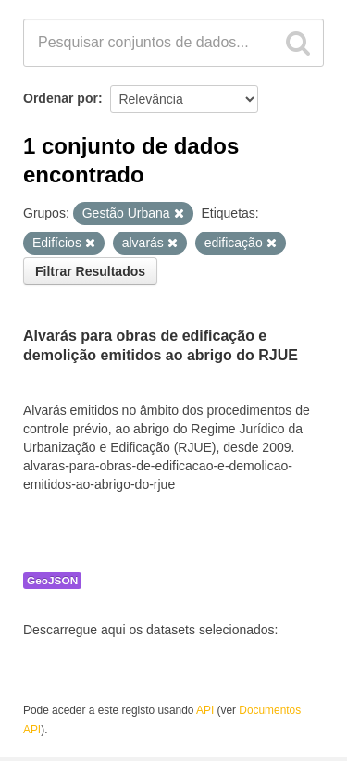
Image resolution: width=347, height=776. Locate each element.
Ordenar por (60, 98)
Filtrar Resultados (90, 271)
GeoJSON (52, 580)
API (205, 710)
